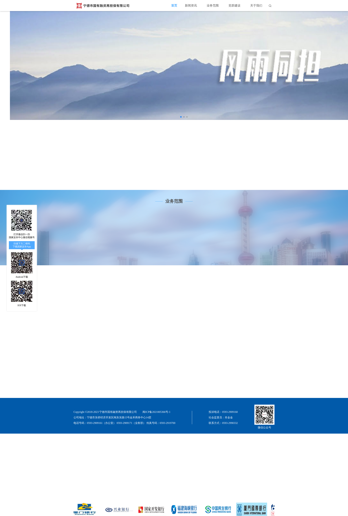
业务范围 (213, 5)
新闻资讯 (191, 5)
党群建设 (234, 5)
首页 (174, 5)
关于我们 (256, 5)
